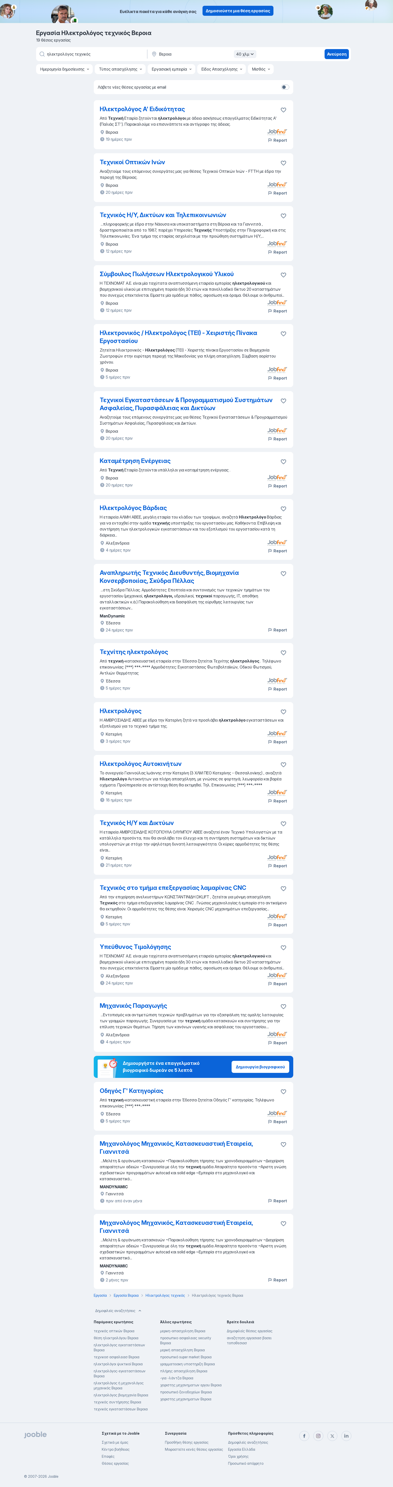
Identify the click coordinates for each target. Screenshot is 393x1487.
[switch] (285, 87)
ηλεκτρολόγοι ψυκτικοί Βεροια (118, 1364)
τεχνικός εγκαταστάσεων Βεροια (121, 1409)
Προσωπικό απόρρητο (245, 1463)
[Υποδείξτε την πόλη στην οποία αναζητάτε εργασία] (203, 54)
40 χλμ (245, 54)
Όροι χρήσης (238, 1456)
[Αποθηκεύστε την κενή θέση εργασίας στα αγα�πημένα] (283, 110)
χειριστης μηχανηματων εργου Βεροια (191, 1385)
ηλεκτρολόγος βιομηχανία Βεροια (121, 1395)
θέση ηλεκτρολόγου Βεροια (116, 1338)
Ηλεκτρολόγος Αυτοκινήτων (141, 763)
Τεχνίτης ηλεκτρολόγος (134, 651)
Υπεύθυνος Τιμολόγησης (135, 946)
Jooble (53, 1476)
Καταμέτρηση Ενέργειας (135, 460)
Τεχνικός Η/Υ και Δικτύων (137, 823)
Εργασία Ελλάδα (241, 1449)
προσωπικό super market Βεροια (186, 1357)
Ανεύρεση (337, 54)
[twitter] (332, 1436)
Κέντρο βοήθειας (116, 1449)
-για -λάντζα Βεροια (176, 1378)
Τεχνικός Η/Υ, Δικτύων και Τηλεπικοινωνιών (163, 215)
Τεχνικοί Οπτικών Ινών (132, 162)
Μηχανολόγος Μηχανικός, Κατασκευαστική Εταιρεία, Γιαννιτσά (176, 1147)
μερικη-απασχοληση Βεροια (182, 1331)
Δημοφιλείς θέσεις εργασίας (249, 1331)
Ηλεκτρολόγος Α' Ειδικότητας (142, 109)
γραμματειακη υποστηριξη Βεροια (187, 1364)
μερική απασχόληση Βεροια (182, 1350)
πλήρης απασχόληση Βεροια (183, 1371)
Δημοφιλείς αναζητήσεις (118, 1310)
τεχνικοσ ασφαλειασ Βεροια (116, 1357)
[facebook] (304, 1436)
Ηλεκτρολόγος (121, 711)
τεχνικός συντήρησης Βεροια (117, 1402)
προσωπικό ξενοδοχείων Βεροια (186, 1392)
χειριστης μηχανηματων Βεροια (185, 1399)
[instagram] (318, 1436)
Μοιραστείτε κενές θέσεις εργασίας (194, 1449)
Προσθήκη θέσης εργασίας (187, 1442)
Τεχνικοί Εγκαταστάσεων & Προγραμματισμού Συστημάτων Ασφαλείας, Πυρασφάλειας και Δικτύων (186, 404)
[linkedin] (346, 1436)
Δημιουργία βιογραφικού (260, 1066)
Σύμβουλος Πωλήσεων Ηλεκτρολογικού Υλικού (167, 274)
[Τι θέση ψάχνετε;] (91, 54)
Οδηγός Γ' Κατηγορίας (131, 1090)
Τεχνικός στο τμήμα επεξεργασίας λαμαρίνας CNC (173, 887)
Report (277, 140)
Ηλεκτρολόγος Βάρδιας (133, 508)
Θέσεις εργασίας (115, 1463)
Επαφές (108, 1456)
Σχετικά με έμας (115, 1442)
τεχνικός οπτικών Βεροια (114, 1331)
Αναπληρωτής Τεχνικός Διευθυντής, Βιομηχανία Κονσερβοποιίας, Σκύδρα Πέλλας (169, 576)
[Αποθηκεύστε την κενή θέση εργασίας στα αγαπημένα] (283, 163)
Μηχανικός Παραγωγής (133, 1005)
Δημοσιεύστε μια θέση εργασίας (238, 10)
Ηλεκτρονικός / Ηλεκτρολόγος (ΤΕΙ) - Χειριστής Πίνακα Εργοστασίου (178, 337)
